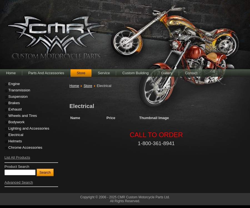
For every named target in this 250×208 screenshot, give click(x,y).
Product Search (16, 167)
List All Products (17, 157)
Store (88, 86)
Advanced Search (18, 182)
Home (74, 86)
